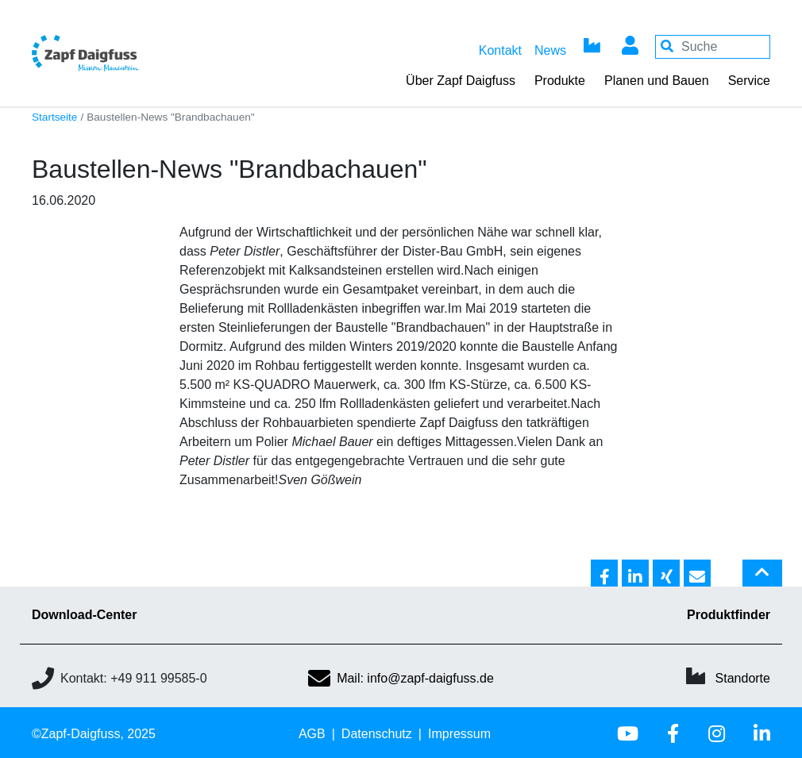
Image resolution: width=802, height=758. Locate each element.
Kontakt (500, 50)
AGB (312, 734)
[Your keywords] (712, 47)
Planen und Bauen (656, 80)
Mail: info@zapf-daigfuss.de (401, 678)
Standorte (742, 678)
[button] (604, 574)
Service (749, 80)
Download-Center (84, 614)
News (550, 50)
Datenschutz (376, 734)
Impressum (459, 734)
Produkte (559, 80)
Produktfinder (728, 614)
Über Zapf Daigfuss (460, 80)
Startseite (54, 117)
